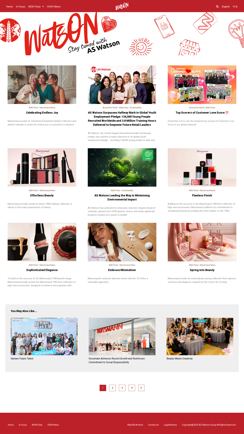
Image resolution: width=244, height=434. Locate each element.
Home (11, 425)
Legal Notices (170, 425)
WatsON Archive (135, 425)
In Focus (23, 425)
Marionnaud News (47, 108)
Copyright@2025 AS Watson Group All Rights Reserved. (209, 425)
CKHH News (53, 425)
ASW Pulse (33, 108)
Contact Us (153, 425)
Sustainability (135, 108)
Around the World (110, 108)
